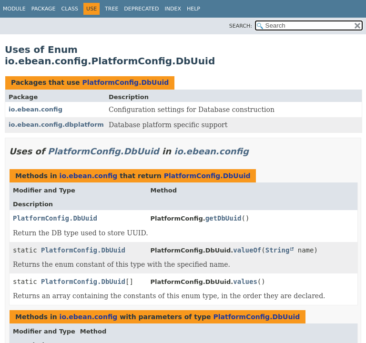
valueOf (247, 250)
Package (43, 9)
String (277, 250)
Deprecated (141, 9)
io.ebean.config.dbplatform (56, 124)
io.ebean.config (35, 109)
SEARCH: (240, 26)
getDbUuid (223, 218)
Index (172, 9)
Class (70, 9)
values (245, 281)
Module (14, 9)
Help (193, 9)
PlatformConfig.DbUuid (125, 82)
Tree (111, 9)
